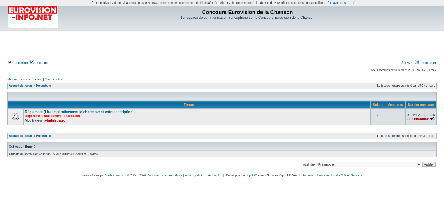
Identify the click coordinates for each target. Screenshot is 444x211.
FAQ (406, 62)
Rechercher (425, 62)
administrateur (55, 120)
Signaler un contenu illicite (165, 175)
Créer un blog (213, 175)
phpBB (250, 175)
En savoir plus (336, 2)
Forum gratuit (193, 175)
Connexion (18, 62)
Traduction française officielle (321, 175)
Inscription (39, 62)
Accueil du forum (21, 85)
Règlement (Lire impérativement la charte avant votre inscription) (79, 112)
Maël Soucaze (353, 175)
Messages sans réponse (24, 79)
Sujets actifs (53, 79)
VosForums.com (115, 175)
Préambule (43, 85)
